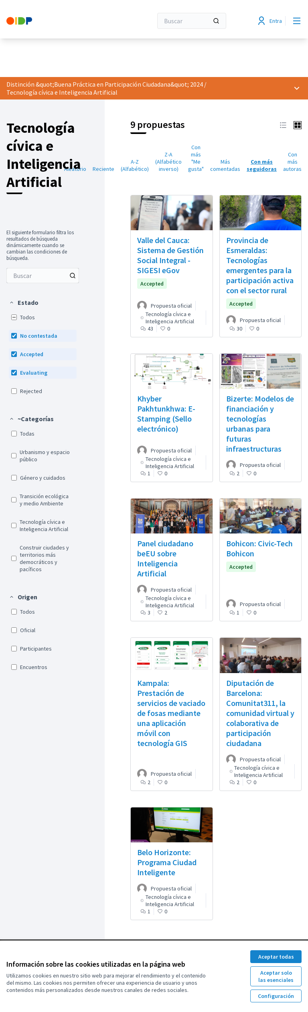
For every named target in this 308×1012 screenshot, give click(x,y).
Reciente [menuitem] (103, 168)
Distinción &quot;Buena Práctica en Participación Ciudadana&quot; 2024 (104, 84)
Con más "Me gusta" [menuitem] (196, 158)
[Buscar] (192, 20)
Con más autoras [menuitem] (292, 161)
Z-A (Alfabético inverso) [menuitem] (168, 161)
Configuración (276, 996)
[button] (23, 302)
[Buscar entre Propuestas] (42, 275)
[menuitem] (42, 275)
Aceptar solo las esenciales (276, 976)
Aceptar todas (276, 956)
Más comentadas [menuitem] (225, 165)
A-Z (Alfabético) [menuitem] (135, 165)
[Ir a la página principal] (59, 21)
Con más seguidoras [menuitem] (262, 165)
